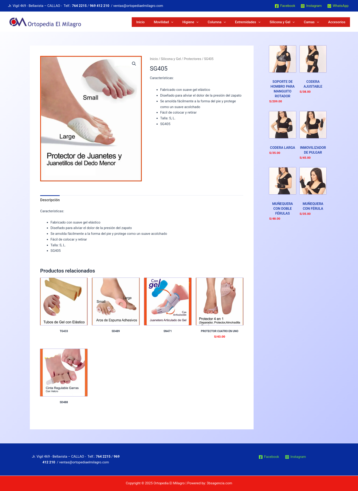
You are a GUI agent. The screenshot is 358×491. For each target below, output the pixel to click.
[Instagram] (311, 6)
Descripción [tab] (49, 200)
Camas (321, 22)
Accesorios (340, 22)
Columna (246, 22)
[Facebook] (284, 6)
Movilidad (205, 22)
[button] (134, 63)
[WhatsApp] (338, 6)
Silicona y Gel (298, 22)
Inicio (189, 22)
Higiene (226, 22)
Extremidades (270, 22)
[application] (213, 22)
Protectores (190, 58)
